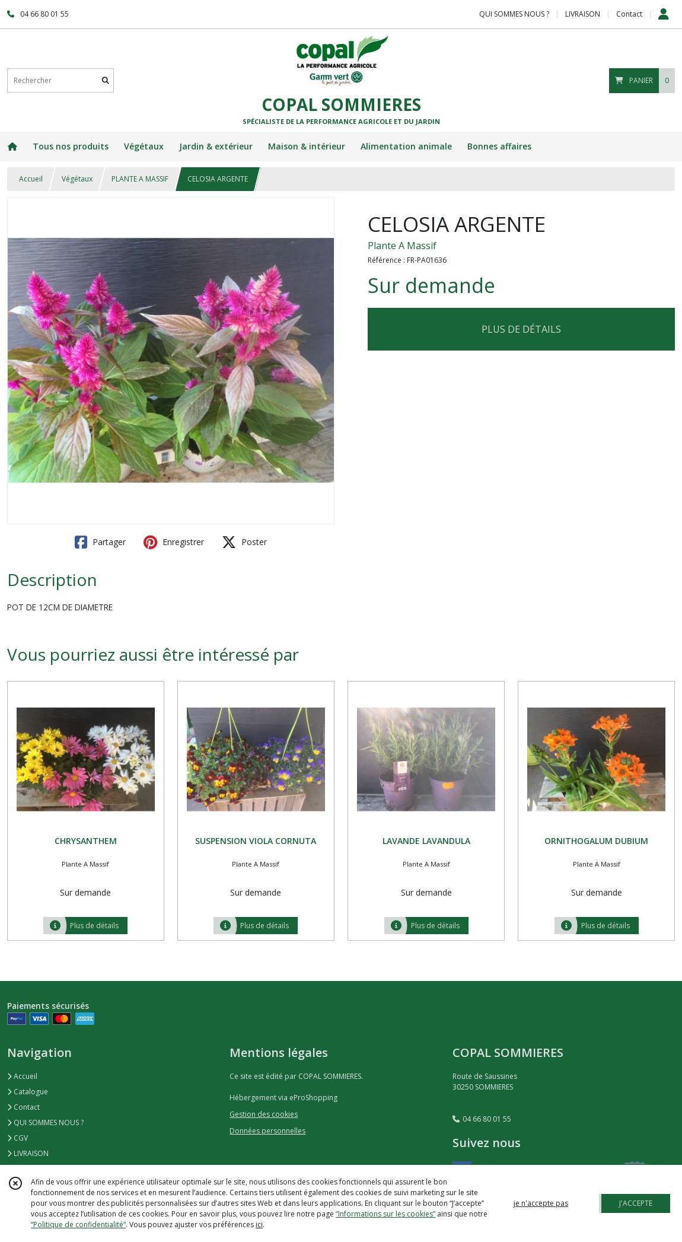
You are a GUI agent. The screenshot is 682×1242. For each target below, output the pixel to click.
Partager (100, 542)
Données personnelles (267, 1131)
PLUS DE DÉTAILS (521, 329)
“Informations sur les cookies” (385, 1214)
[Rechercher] (105, 80)
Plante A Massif (402, 245)
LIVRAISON (28, 1153)
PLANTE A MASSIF (139, 179)
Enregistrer (174, 542)
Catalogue (27, 1092)
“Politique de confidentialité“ (78, 1224)
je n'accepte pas (541, 1203)
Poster (244, 542)
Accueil (31, 179)
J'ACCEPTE (635, 1203)
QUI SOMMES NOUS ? (45, 1122)
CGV (17, 1138)
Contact (629, 14)
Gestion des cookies (264, 1114)
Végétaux (77, 179)
